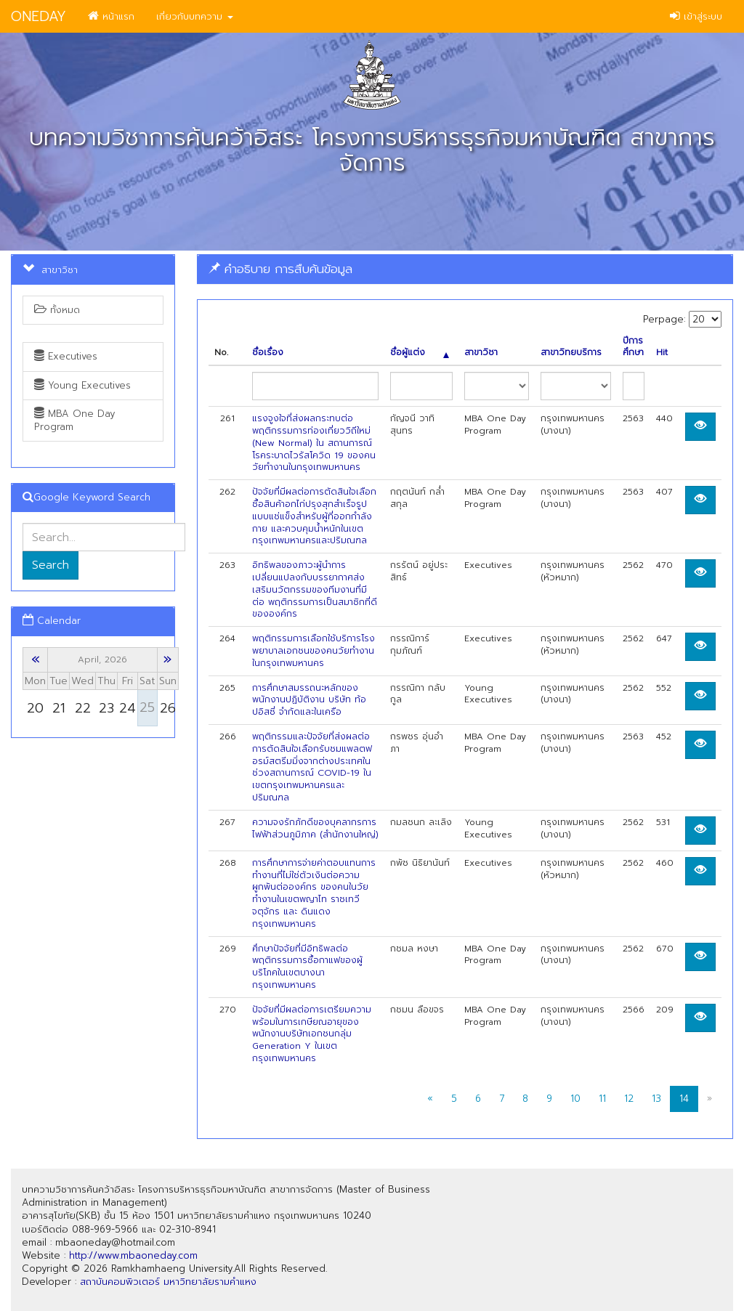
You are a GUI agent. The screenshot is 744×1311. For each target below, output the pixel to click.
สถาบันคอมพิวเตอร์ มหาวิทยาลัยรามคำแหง (168, 1281)
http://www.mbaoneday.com (133, 1255)
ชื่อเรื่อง (267, 352)
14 (684, 1098)
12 (629, 1098)
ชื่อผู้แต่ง (419, 352)
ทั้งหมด (57, 310)
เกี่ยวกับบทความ (194, 16)
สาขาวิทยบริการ (571, 352)
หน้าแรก (111, 16)
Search (50, 565)
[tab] (465, 269)
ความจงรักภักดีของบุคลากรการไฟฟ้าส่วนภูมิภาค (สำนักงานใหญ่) (315, 828)
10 (575, 1098)
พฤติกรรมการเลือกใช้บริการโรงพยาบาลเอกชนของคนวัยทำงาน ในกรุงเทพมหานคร (313, 651)
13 (656, 1098)
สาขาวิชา (481, 352)
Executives (65, 356)
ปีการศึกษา (633, 347)
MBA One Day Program (74, 420)
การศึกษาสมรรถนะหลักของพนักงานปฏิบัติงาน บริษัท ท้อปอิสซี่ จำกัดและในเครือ (309, 700)
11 (602, 1098)
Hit (662, 352)
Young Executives (82, 385)
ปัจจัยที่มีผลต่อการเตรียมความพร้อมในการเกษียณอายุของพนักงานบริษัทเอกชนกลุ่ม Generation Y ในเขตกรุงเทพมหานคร (311, 1034)
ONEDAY (38, 16)
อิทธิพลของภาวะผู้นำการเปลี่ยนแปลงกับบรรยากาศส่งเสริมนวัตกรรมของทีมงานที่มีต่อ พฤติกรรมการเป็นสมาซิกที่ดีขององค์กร (314, 589)
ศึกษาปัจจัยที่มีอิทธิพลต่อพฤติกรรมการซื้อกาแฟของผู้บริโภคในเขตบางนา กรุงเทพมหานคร (307, 966)
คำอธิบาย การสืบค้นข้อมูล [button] (280, 268)
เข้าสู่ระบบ (696, 16)
